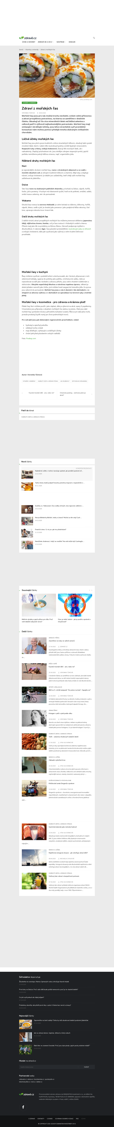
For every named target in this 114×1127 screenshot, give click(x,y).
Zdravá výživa (54, 638)
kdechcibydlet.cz (24, 1082)
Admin (83, 1119)
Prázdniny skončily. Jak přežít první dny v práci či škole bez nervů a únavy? (45, 1005)
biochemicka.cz (39, 1079)
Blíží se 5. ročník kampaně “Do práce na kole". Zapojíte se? (70, 690)
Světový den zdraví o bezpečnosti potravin (64, 876)
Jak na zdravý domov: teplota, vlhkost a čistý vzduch (52, 1033)
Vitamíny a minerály (32, 50)
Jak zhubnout (64, 381)
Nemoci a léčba (54, 757)
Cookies (49, 1119)
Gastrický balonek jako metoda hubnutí (63, 827)
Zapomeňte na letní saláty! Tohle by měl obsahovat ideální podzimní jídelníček (61, 1020)
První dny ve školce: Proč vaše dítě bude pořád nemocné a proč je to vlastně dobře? (48, 989)
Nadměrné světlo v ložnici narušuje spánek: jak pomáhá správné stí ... (59, 471)
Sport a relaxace (55, 687)
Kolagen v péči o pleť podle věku (60, 713)
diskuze (72, 42)
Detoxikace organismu (79, 381)
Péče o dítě (53, 664)
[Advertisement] (57, 17)
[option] (39, 609)
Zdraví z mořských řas (48, 50)
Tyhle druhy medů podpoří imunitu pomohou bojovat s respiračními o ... (59, 483)
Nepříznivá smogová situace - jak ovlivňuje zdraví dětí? (68, 853)
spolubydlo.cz (49, 1079)
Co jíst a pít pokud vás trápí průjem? (31, 997)
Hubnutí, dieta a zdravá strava (48, 381)
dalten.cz (39, 1082)
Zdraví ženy (53, 710)
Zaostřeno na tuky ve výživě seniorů (62, 641)
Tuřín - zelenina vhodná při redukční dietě (63, 737)
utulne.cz (30, 1079)
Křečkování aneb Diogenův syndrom (61, 783)
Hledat (86, 1067)
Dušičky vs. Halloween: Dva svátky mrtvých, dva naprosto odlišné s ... (59, 506)
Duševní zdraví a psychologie (60, 780)
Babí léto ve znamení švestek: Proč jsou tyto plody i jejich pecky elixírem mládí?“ (62, 1046)
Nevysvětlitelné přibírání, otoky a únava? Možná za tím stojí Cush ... (58, 518)
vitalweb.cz (22, 1079)
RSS (77, 1119)
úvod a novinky (28, 42)
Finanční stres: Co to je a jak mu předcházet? (50, 529)
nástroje (61, 42)
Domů (21, 50)
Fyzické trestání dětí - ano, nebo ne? (62, 667)
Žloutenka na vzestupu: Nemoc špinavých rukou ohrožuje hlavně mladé (44, 982)
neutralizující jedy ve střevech (79, 229)
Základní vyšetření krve (57, 760)
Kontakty (41, 1119)
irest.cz (33, 1082)
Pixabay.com (31, 338)
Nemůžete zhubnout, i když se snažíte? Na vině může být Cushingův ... (59, 541)
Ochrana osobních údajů (64, 1119)
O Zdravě (31, 1119)
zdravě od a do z (46, 42)
